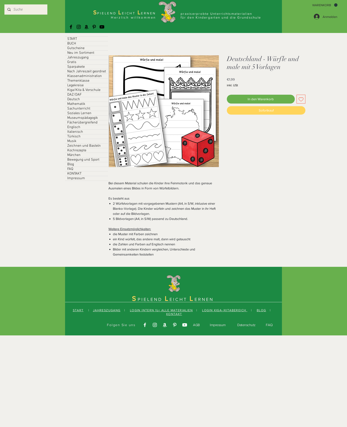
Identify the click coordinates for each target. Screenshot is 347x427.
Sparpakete (76, 67)
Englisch (73, 127)
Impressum (76, 178)
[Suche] (25, 9)
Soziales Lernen (79, 113)
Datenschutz (246, 325)
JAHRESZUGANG (107, 310)
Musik (71, 141)
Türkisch (74, 136)
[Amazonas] (86, 27)
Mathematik (76, 104)
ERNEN (204, 299)
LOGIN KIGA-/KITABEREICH (224, 310)
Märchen (74, 155)
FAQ (70, 169)
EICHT (179, 299)
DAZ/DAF (74, 94)
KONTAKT (74, 173)
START (72, 39)
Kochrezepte (76, 150)
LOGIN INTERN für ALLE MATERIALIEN (161, 310)
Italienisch (75, 132)
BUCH (71, 43)
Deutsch (73, 99)
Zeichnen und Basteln (84, 146)
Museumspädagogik (82, 118)
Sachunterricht (78, 108)
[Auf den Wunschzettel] (301, 99)
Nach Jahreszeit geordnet (86, 71)
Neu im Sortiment (80, 53)
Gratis (71, 62)
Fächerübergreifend (82, 122)
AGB (196, 325)
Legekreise (75, 85)
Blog (70, 164)
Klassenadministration (84, 76)
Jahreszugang (78, 57)
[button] (324, 5)
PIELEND (151, 299)
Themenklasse (78, 81)
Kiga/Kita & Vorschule (83, 90)
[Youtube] (102, 27)
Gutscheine (76, 48)
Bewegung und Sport (83, 160)
